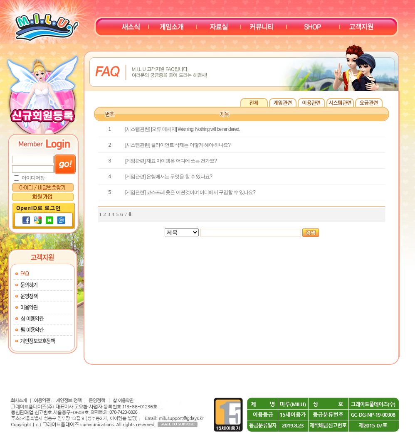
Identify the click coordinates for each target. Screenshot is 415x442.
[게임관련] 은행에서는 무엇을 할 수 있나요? (168, 176)
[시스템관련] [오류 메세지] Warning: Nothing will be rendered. (182, 129)
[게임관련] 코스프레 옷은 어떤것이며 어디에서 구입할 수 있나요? (190, 192)
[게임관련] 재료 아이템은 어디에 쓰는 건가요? (171, 161)
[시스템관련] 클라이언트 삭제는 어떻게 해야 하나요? (177, 145)
